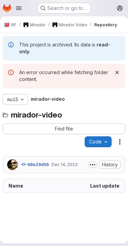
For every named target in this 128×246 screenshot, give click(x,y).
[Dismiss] (117, 72)
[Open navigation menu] (18, 8)
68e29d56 (35, 164)
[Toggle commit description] (92, 165)
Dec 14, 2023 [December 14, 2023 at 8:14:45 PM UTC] (64, 164)
